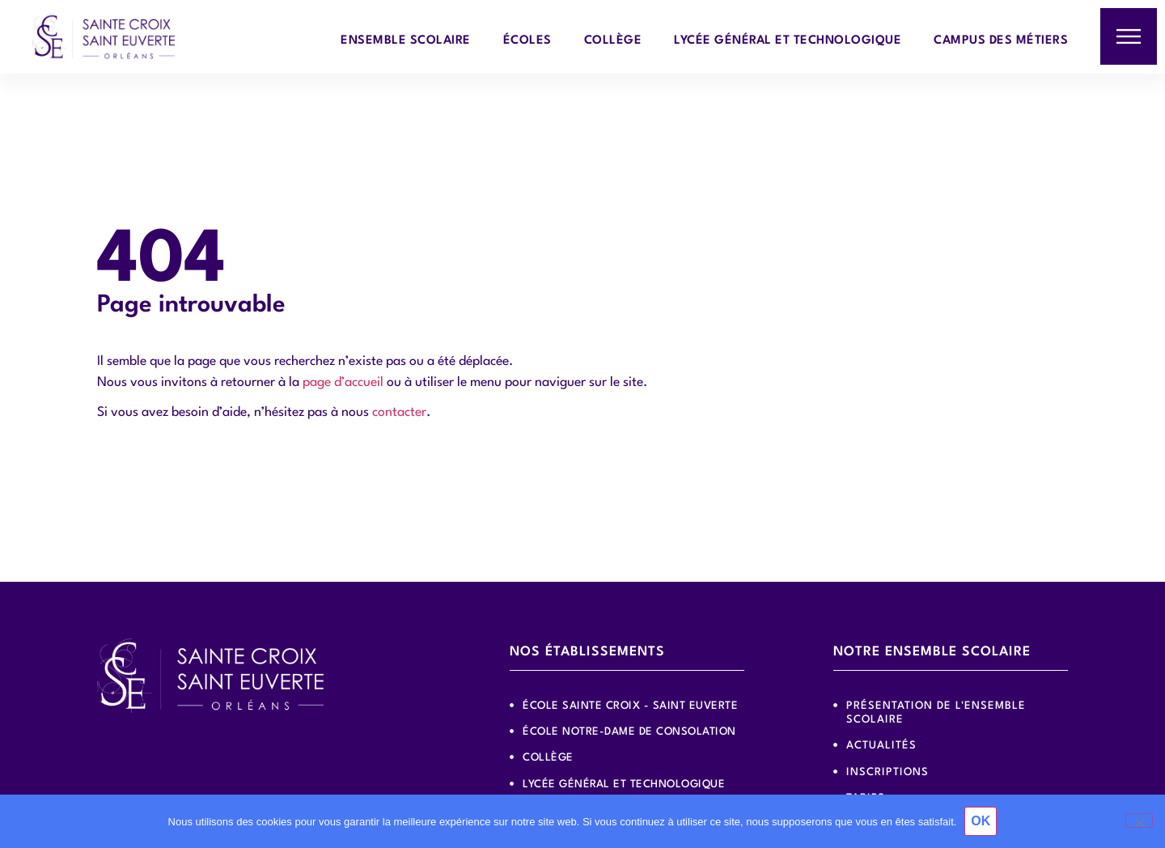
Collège (613, 41)
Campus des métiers (1001, 41)
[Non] (1139, 820)
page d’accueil (343, 382)
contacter (399, 412)
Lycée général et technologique (787, 41)
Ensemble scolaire (406, 41)
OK (980, 821)
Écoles (527, 41)
